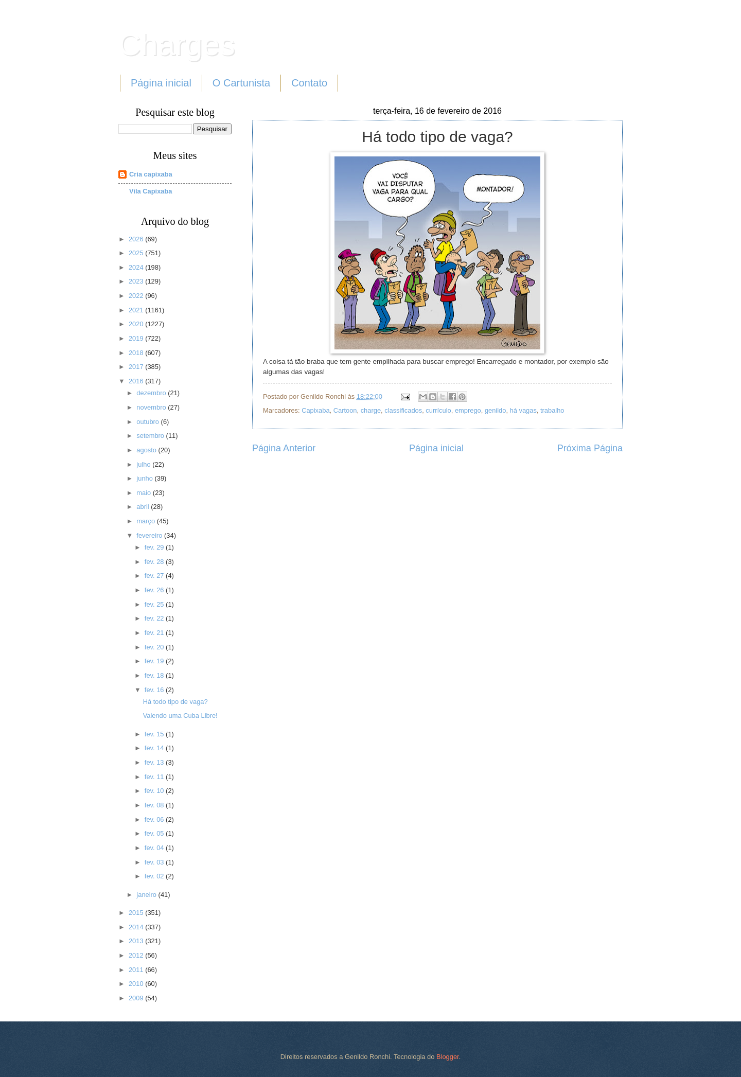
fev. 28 (155, 562)
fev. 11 (155, 777)
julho (144, 464)
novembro (152, 407)
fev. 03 (155, 862)
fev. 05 (155, 833)
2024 (137, 267)
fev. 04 (155, 848)
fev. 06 (155, 819)
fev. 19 (155, 661)
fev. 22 (155, 618)
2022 (137, 295)
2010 (137, 983)
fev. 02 (155, 876)
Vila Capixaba (150, 191)
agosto (147, 450)
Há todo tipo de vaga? (175, 701)
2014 (137, 927)
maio (144, 493)
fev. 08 (155, 805)
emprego (468, 410)
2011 (137, 970)
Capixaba (315, 410)
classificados (403, 410)
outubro (148, 422)
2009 (137, 998)
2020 (137, 324)
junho (145, 478)
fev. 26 (155, 590)
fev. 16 (155, 690)
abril (143, 506)
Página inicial (161, 83)
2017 (137, 366)
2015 (137, 912)
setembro (151, 435)
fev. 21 (155, 633)
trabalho (552, 410)
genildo (495, 410)
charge (371, 410)
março (146, 521)
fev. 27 (155, 575)
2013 (137, 941)
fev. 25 (155, 604)
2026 (137, 239)
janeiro (147, 894)
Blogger (447, 1057)
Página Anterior (283, 448)
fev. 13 (155, 762)
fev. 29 (155, 547)
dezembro (152, 393)
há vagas (523, 410)
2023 (137, 281)
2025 (137, 253)
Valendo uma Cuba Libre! (180, 715)
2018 (137, 353)
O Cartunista (241, 83)
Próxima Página (590, 448)
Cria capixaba (150, 174)
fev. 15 (155, 734)
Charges (176, 44)
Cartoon (345, 410)
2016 (137, 381)
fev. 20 (155, 647)
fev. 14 (155, 748)
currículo (438, 410)
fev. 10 (155, 790)
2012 (137, 955)
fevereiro (150, 535)
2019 (137, 338)
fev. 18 (155, 675)
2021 (137, 310)
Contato (309, 83)
